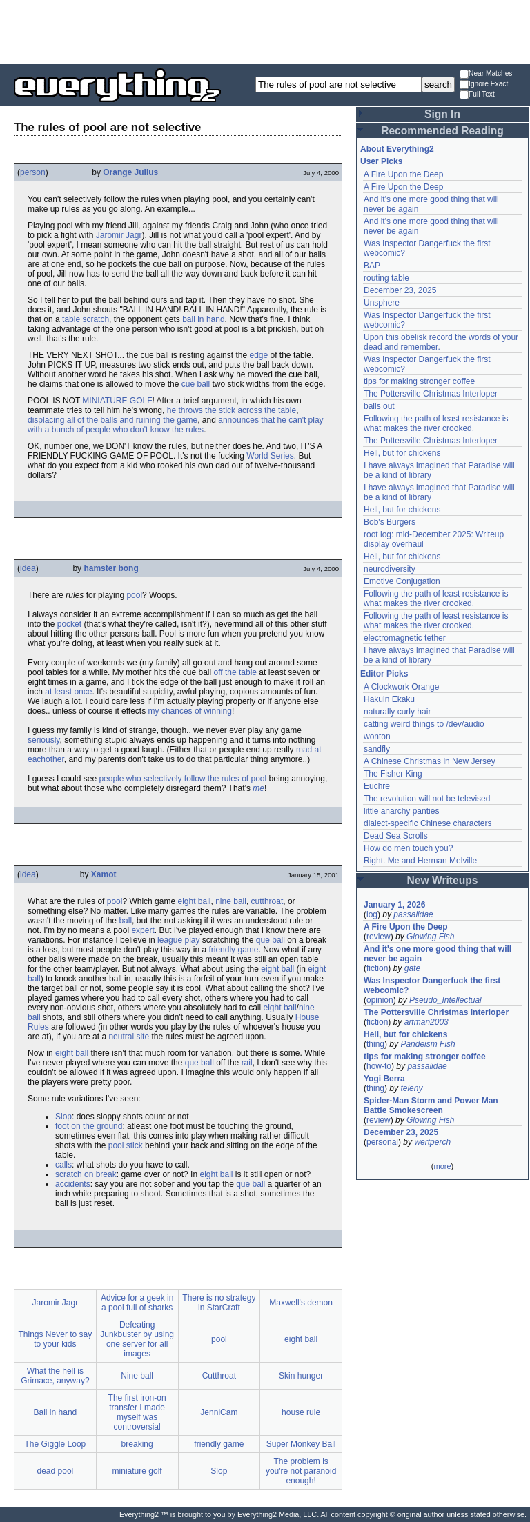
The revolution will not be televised (427, 798)
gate (412, 968)
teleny (411, 1088)
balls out (379, 406)
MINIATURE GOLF (117, 400)
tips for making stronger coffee (419, 381)
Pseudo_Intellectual (445, 1000)
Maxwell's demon (301, 1303)
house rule (301, 1412)
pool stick (125, 1145)
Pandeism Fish (427, 1044)
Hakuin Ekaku (389, 699)
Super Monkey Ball (301, 1444)
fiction (377, 968)
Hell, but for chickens (402, 453)
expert (142, 930)
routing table (386, 278)
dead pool (55, 1471)
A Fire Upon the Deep (403, 174)
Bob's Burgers (389, 522)
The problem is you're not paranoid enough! (301, 1470)
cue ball (195, 384)
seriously (43, 740)
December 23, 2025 (400, 290)
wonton (377, 736)
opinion (379, 1000)
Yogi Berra (384, 1078)
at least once (68, 692)
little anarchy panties (401, 811)
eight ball (193, 901)
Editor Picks (384, 674)
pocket (69, 624)
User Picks (381, 161)
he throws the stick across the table (231, 410)
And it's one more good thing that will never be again (437, 953)
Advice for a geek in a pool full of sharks (137, 1302)
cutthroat (267, 901)
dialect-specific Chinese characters (427, 823)
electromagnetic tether (405, 638)
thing (375, 1044)
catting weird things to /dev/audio (424, 724)
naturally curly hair (397, 712)
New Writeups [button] (442, 880)
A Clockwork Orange (401, 687)
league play (178, 940)
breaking (137, 1444)
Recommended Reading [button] (442, 131)
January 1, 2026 (394, 905)
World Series (269, 456)
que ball (270, 940)
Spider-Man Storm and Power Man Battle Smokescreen (431, 1105)
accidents (72, 1184)
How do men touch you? (408, 848)
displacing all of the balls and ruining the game (112, 420)
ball (125, 920)
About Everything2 (397, 149)
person (33, 172)
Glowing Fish (430, 936)
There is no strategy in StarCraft (218, 1302)
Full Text (477, 94)
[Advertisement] (265, 31)
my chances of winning (190, 711)
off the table (235, 672)
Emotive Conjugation (402, 581)
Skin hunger (301, 1376)
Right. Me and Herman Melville (420, 860)
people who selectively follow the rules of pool (182, 778)
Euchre (377, 786)
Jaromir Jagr (119, 235)
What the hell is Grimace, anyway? (55, 1375)
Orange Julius (130, 172)
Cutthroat (219, 1376)
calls (63, 1165)
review (378, 936)
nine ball (230, 901)
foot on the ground (88, 1126)
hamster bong (111, 568)
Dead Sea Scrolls (396, 836)
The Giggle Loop (55, 1444)
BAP (372, 265)
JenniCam (218, 1412)
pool (134, 595)
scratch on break (86, 1174)
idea (28, 568)
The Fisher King (393, 774)
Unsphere (382, 303)
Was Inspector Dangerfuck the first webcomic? (432, 985)
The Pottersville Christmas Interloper (431, 394)
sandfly (377, 749)
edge (258, 355)
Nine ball (137, 1376)
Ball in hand (55, 1412)
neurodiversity (389, 569)
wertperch (432, 1142)
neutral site (128, 1036)
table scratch (85, 319)
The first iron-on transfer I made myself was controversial (137, 1412)
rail (247, 1063)
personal (382, 1142)
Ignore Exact (484, 84)
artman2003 (426, 1022)
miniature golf (137, 1471)
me (258, 788)
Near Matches (486, 74)
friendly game (233, 949)
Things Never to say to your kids (55, 1339)
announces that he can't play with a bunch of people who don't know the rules (176, 424)
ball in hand (203, 319)
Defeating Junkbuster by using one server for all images (137, 1339)
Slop (63, 1116)
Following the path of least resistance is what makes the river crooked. (436, 423)
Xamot (104, 874)
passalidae (413, 914)
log (371, 914)
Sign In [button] (442, 114)
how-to (378, 1066)
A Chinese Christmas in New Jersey (429, 761)
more (442, 1166)
